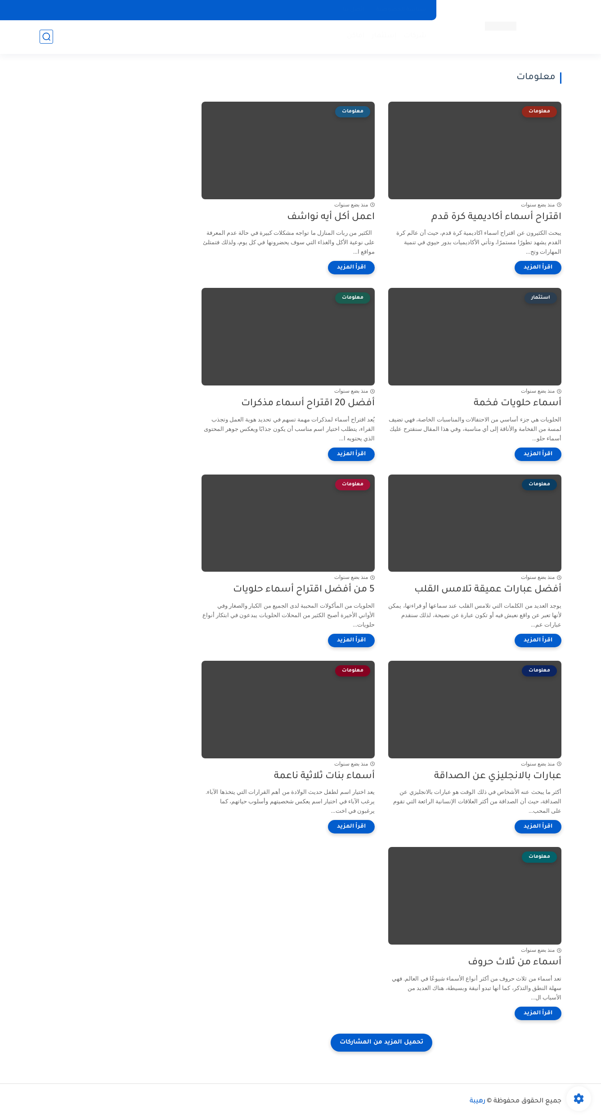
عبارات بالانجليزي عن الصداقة (497, 776)
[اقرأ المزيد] (538, 267)
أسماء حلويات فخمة (517, 404)
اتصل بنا (353, 10)
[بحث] (46, 37)
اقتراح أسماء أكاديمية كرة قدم (496, 217)
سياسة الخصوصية (401, 10)
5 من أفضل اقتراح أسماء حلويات (304, 590)
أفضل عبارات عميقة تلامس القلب (487, 590)
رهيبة (477, 1101)
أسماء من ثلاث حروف (514, 963)
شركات (415, 36)
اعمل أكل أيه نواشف (331, 217)
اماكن (356, 36)
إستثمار (384, 36)
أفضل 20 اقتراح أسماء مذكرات (308, 404)
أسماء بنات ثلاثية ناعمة (324, 776)
